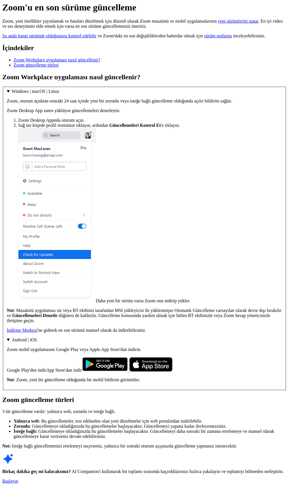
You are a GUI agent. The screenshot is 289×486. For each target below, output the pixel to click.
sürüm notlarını (218, 35)
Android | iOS (24, 339)
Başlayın (10, 481)
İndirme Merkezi (22, 330)
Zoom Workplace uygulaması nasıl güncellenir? (57, 59)
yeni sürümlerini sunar (238, 21)
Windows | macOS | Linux (35, 91)
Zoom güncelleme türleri (36, 65)
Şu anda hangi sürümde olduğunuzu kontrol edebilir (49, 35)
